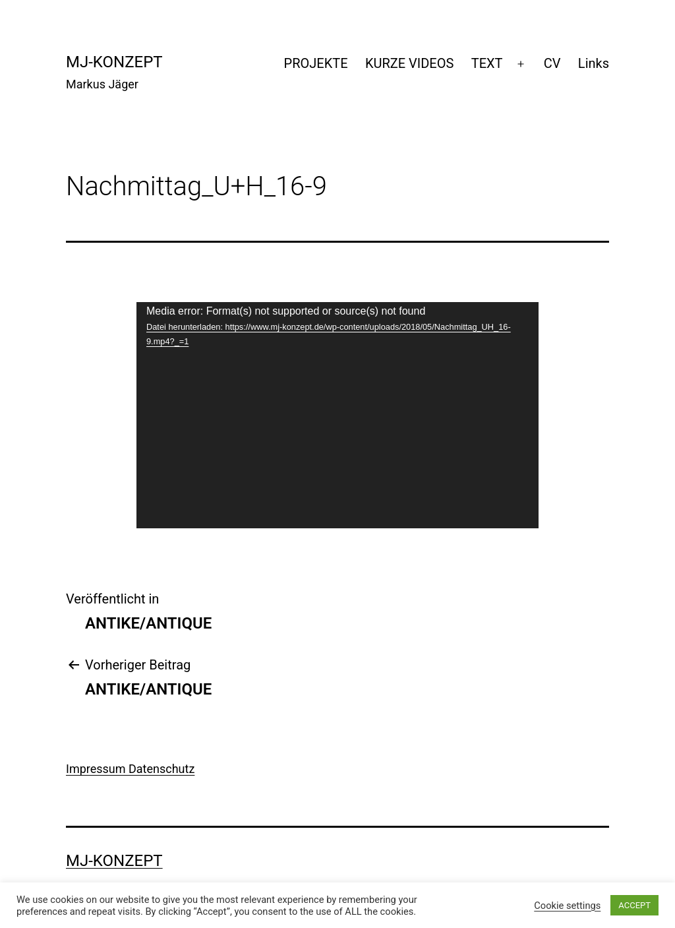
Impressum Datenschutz (130, 769)
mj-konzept (114, 62)
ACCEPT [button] (634, 905)
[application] (337, 415)
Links (593, 63)
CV (552, 63)
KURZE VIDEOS (409, 63)
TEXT (487, 63)
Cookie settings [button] (567, 906)
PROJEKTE (316, 63)
